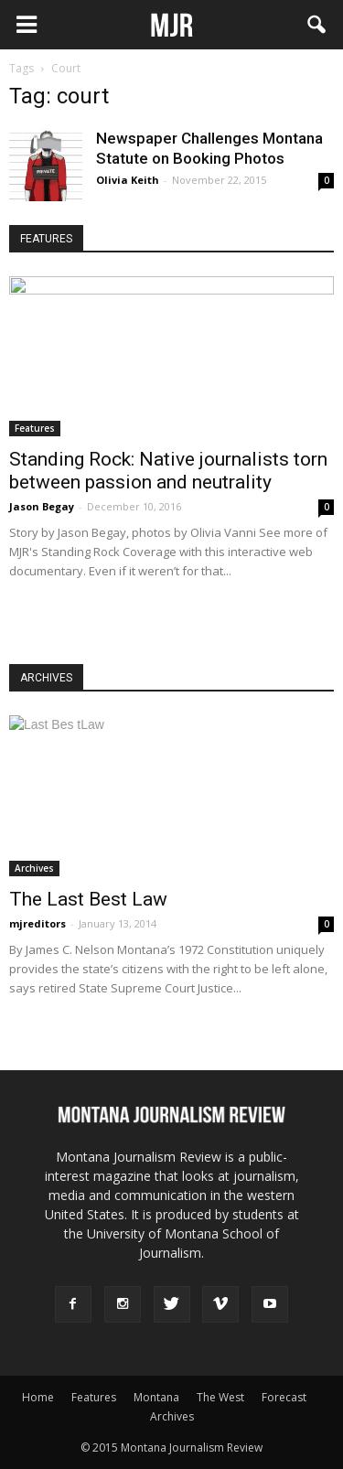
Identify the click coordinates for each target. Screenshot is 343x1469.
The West (220, 1397)
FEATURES (46, 238)
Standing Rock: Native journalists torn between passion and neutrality (168, 470)
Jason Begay (41, 506)
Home (38, 1397)
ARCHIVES (46, 677)
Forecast (284, 1397)
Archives (34, 868)
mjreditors (37, 923)
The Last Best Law (88, 899)
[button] (317, 24)
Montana (156, 1397)
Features (35, 428)
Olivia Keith (127, 180)
